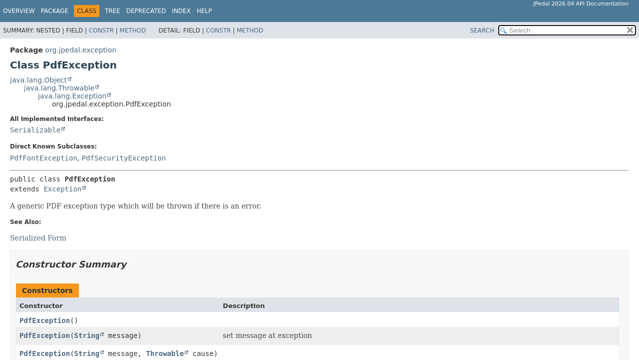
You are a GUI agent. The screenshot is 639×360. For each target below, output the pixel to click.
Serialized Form (38, 238)
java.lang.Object (38, 80)
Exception (62, 189)
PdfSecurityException (124, 158)
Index (181, 11)
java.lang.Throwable (59, 88)
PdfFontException (43, 158)
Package (54, 11)
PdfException (44, 320)
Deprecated (146, 11)
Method (133, 30)
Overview (19, 11)
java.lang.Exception (72, 96)
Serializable (35, 130)
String (87, 336)
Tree (112, 11)
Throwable (165, 354)
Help (204, 11)
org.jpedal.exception (80, 50)
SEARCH (482, 30)
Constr (101, 30)
